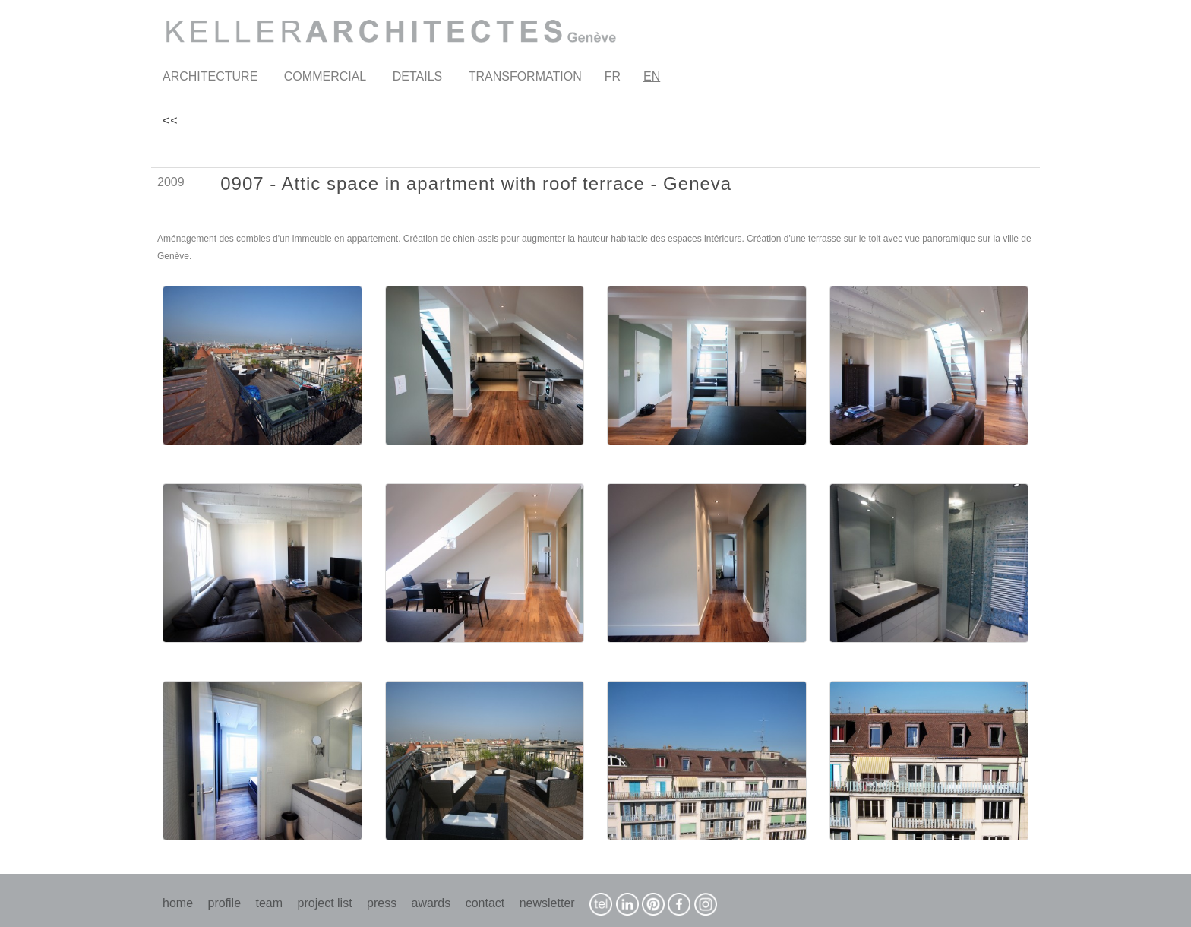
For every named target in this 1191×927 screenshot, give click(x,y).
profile (224, 903)
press (381, 903)
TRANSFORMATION (525, 76)
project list (325, 903)
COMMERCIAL (325, 76)
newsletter (547, 903)
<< (170, 120)
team (269, 903)
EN (651, 76)
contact (485, 903)
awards (431, 903)
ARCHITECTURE (210, 76)
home (178, 903)
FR (613, 76)
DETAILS (418, 76)
